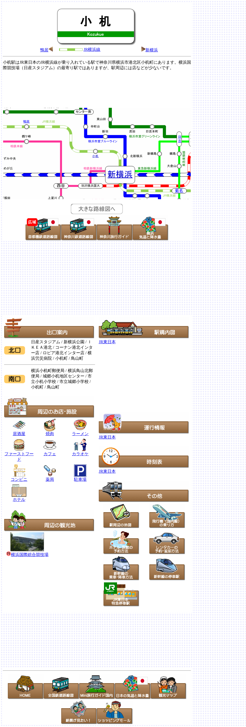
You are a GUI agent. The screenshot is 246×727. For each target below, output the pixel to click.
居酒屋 (19, 432)
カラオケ (80, 452)
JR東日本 (107, 342)
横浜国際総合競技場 (27, 554)
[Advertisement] (97, 88)
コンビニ (19, 479)
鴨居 (44, 50)
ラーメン (80, 434)
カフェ (50, 454)
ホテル (19, 497)
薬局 (49, 477)
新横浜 (151, 50)
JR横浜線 (92, 49)
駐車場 (80, 479)
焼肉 (50, 432)
